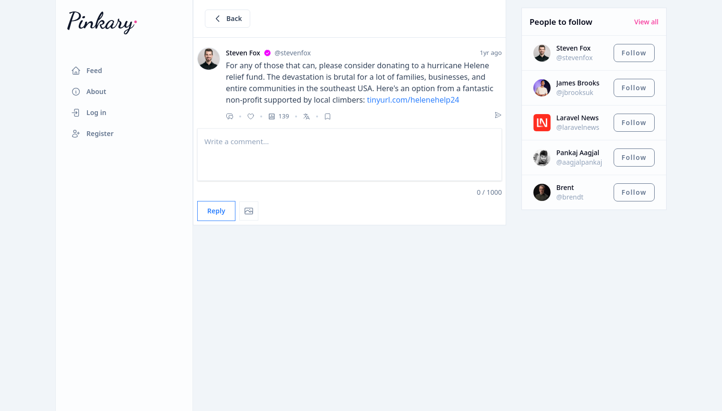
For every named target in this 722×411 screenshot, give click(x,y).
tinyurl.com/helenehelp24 (413, 100)
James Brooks (577, 82)
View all (646, 21)
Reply (216, 210)
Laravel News (577, 117)
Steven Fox (573, 48)
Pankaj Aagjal (577, 152)
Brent (565, 187)
